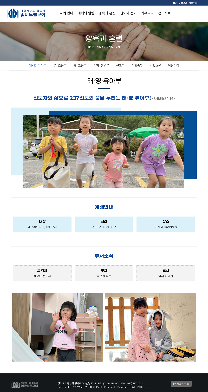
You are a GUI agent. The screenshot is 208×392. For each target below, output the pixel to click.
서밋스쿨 (155, 65)
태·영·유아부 (37, 65)
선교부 (120, 65)
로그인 (184, 2)
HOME (176, 2)
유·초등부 (59, 65)
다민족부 (137, 65)
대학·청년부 (101, 65)
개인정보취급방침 (181, 383)
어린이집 (173, 65)
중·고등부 (79, 65)
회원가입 (193, 2)
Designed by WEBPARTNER (133, 387)
